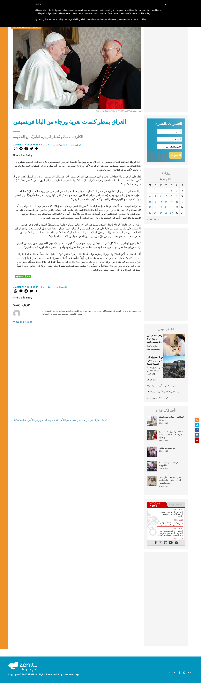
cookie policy (144, 13)
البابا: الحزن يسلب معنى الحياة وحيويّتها (171, 418)
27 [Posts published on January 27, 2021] (160, 213)
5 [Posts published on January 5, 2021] (155, 196)
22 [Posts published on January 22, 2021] (171, 207)
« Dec (149, 219)
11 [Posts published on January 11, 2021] (150, 202)
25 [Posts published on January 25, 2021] (150, 213)
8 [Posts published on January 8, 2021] (171, 196)
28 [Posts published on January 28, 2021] (166, 213)
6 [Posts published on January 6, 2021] (160, 196)
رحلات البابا (46, 145)
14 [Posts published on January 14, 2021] (166, 202)
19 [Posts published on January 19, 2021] (155, 207)
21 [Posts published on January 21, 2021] (166, 207)
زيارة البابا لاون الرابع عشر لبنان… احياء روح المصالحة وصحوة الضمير (170, 480)
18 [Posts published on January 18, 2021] (150, 207)
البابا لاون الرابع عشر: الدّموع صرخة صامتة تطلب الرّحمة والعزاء (171, 434)
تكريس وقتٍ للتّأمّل (167, 448)
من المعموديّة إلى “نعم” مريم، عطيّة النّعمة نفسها (155, 360)
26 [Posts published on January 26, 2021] (155, 213)
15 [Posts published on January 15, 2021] (171, 202)
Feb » (156, 219)
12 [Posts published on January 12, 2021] (155, 202)
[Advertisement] (166, 68)
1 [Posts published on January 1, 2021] (171, 191)
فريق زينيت (76, 145)
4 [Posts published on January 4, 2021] (149, 196)
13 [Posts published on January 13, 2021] (160, 202)
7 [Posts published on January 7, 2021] (166, 196)
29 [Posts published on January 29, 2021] (171, 213)
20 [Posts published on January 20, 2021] (160, 207)
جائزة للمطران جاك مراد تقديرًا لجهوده (169, 464)
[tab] (156, 504)
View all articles (22, 321)
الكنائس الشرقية (60, 145)
